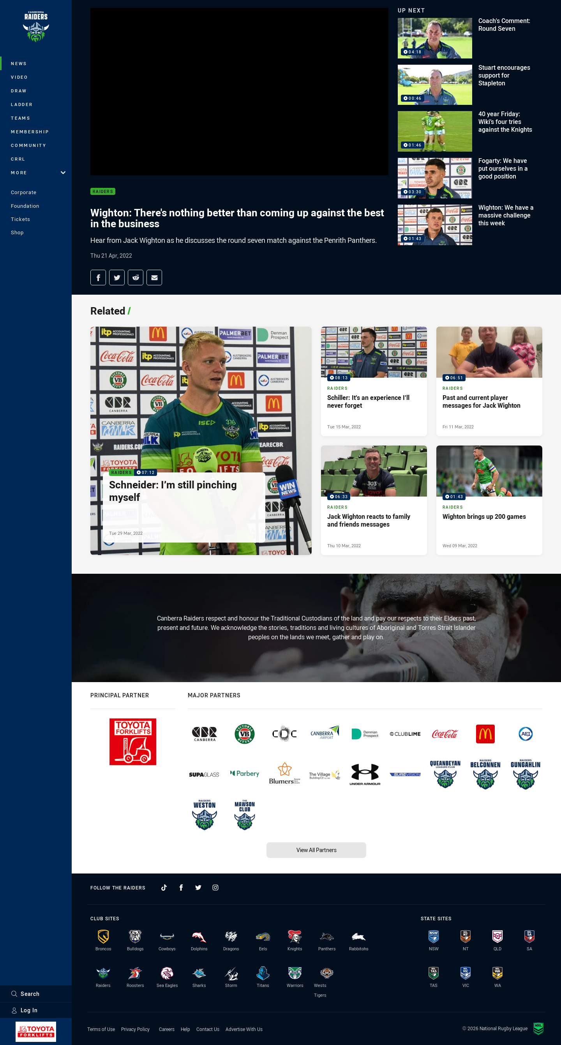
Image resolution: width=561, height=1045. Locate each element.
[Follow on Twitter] (198, 888)
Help (185, 1029)
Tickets (20, 219)
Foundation (25, 205)
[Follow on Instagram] (215, 888)
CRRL (18, 159)
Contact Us (207, 1029)
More (38, 172)
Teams (21, 118)
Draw (19, 91)
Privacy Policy (135, 1029)
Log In (24, 1010)
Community (29, 145)
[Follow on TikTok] (164, 888)
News (19, 63)
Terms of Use (101, 1029)
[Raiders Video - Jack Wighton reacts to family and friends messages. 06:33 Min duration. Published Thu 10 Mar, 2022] (374, 500)
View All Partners (316, 850)
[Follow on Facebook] (181, 888)
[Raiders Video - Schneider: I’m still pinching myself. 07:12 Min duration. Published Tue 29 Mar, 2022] (201, 441)
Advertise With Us (244, 1029)
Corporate (24, 192)
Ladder (22, 104)
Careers (167, 1029)
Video (19, 77)
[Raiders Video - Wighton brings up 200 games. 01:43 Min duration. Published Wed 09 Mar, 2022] (489, 500)
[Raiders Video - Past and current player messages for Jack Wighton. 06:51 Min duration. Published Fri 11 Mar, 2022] (489, 381)
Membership (30, 131)
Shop (17, 232)
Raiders (103, 191)
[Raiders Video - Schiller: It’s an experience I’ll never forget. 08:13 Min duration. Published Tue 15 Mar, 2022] (374, 381)
